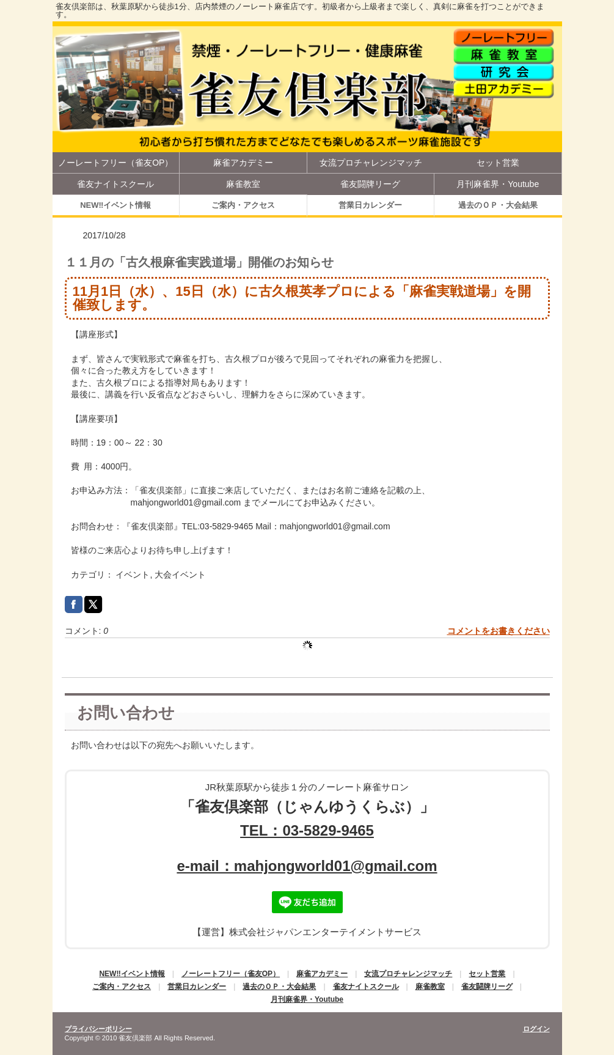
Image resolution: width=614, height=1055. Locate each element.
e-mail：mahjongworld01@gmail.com (307, 866)
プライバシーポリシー (98, 1028)
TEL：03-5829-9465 (307, 830)
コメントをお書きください (498, 631)
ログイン (536, 1028)
